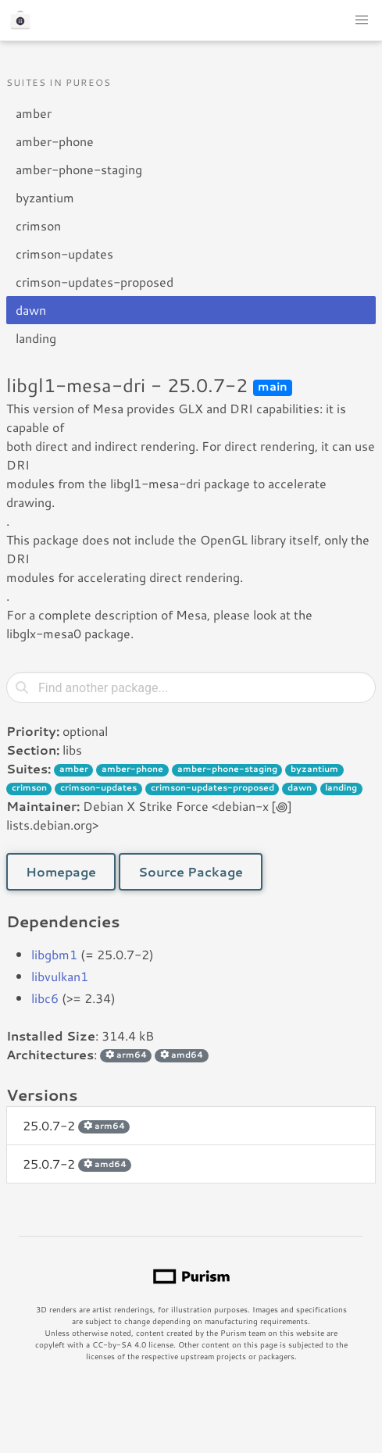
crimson (38, 225)
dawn (31, 310)
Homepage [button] (61, 871)
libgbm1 (54, 954)
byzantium (45, 197)
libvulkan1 (59, 976)
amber (34, 113)
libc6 (45, 998)
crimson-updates (64, 253)
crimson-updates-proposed (94, 282)
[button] (361, 20)
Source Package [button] (190, 871)
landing (36, 338)
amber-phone (55, 141)
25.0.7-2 (76, 1125)
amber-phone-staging (79, 169)
